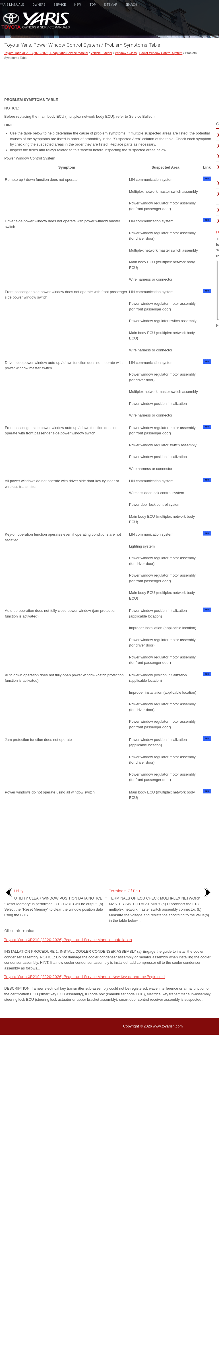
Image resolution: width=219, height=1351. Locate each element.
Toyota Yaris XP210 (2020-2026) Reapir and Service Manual (46, 53)
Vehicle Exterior (101, 53)
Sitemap (110, 5)
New (77, 5)
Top (93, 5)
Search (131, 5)
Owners (38, 5)
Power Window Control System (161, 53)
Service (60, 5)
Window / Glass (126, 53)
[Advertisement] (111, 77)
